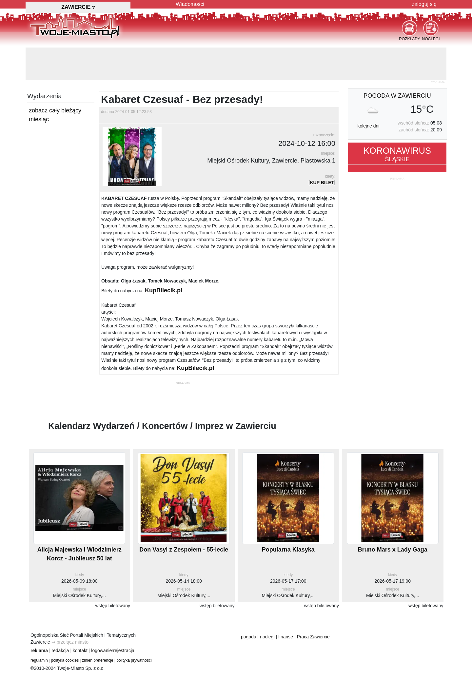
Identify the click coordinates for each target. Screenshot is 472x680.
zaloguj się (424, 4)
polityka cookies (65, 660)
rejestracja (123, 650)
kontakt (80, 650)
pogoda (248, 636)
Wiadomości (190, 4)
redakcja (60, 650)
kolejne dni (368, 125)
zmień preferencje (97, 660)
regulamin (39, 660)
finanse (285, 636)
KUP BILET (322, 182)
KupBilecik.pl (163, 290)
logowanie (101, 650)
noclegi (267, 636)
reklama (39, 650)
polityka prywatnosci (133, 660)
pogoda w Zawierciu (397, 95)
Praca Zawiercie (313, 636)
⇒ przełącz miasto (69, 642)
